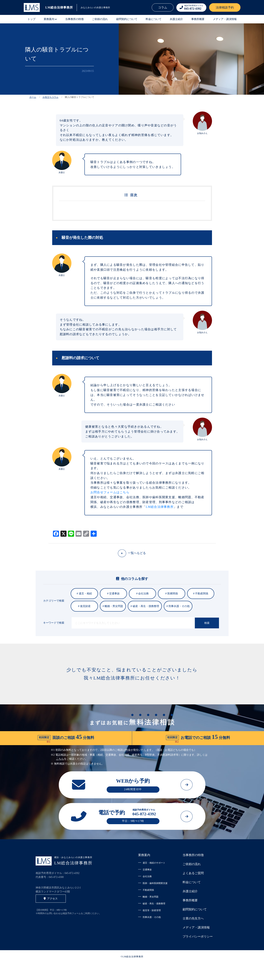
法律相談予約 (225, 7)
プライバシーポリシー (198, 936)
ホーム (32, 97)
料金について (153, 19)
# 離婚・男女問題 (113, 606)
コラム (162, 7)
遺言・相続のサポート (154, 863)
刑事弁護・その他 (152, 917)
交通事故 (147, 869)
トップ (31, 19)
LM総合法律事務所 (160, 506)
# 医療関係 (171, 593)
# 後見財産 (84, 606)
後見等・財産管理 (152, 910)
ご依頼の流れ (100, 19)
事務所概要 (197, 19)
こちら (60, 758)
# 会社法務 (142, 593)
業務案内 (144, 855)
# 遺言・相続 (84, 593)
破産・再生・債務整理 (154, 903)
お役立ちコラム (50, 97)
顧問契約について (126, 19)
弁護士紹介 (176, 19)
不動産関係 (148, 890)
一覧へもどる (132, 553)
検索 (207, 623)
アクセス (51, 898)
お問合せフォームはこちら (109, 492)
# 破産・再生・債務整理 (145, 606)
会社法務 (147, 876)
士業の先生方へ (193, 918)
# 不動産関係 (200, 593)
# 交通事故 (113, 593)
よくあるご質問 (193, 873)
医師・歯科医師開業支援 (155, 883)
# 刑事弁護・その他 (178, 606)
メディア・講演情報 (225, 19)
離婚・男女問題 (150, 896)
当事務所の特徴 (74, 19)
